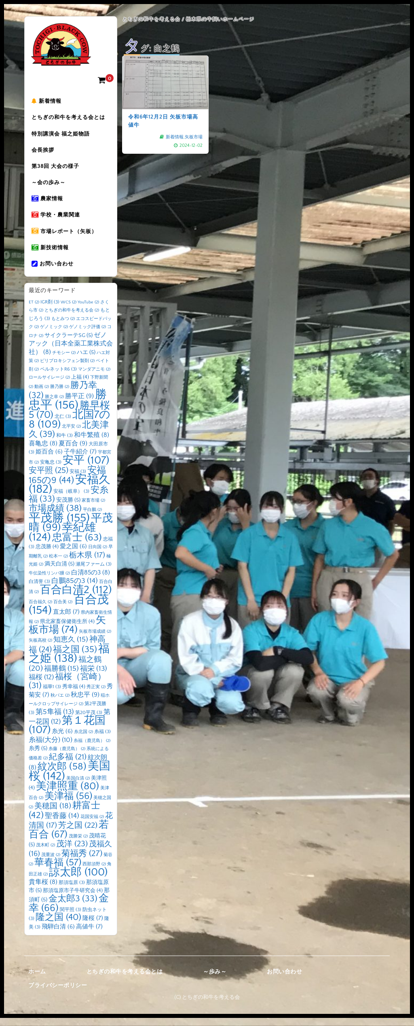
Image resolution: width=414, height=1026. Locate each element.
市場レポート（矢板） (65, 237)
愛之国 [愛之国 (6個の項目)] (73, 554)
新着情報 (48, 101)
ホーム (37, 980)
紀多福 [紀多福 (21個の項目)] (68, 765)
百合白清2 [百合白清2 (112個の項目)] (76, 598)
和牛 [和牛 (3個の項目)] (64, 443)
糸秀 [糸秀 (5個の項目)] (38, 756)
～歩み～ (214, 980)
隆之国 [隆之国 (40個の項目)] (58, 925)
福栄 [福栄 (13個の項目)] (93, 677)
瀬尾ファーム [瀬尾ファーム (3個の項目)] (94, 572)
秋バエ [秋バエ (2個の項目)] (60, 703)
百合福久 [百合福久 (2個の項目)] (40, 610)
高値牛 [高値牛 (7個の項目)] (89, 934)
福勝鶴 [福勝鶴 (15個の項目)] (61, 677)
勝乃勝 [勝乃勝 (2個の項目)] (59, 394)
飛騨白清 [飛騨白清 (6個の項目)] (58, 935)
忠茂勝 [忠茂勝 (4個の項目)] (47, 555)
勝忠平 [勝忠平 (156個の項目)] (68, 408)
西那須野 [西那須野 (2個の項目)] (94, 872)
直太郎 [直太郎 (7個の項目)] (66, 620)
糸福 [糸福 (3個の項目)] (102, 739)
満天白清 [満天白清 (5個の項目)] (59, 572)
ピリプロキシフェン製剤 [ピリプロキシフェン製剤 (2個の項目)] (67, 369)
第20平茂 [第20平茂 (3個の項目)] (88, 720)
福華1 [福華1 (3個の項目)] (52, 694)
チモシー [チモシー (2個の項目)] (64, 360)
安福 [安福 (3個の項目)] (78, 479)
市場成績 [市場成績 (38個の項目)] (55, 516)
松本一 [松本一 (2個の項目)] (58, 564)
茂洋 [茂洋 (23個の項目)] (72, 852)
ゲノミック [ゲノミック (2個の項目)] (54, 335)
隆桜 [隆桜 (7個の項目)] (92, 926)
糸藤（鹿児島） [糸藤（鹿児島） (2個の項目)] (67, 757)
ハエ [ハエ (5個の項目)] (86, 360)
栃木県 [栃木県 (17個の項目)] (87, 563)
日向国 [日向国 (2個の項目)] (97, 555)
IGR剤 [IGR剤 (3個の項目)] (49, 310)
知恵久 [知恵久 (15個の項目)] (70, 648)
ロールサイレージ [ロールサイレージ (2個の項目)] (49, 385)
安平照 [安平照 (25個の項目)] (48, 478)
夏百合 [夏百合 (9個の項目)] (73, 451)
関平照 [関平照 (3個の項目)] (70, 917)
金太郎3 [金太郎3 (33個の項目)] (73, 907)
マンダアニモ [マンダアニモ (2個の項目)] (94, 377)
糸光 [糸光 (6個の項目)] (62, 739)
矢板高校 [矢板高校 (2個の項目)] (40, 648)
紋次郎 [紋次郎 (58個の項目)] (62, 774)
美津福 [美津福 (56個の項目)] (68, 804)
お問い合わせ (54, 271)
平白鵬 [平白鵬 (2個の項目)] (92, 517)
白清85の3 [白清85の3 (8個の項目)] (90, 580)
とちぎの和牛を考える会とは (69, 118)
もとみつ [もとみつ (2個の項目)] (63, 326)
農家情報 (48, 203)
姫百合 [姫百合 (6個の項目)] (49, 460)
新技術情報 (51, 254)
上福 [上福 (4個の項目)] (80, 385)
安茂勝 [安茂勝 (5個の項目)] (68, 508)
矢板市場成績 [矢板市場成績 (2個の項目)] (95, 639)
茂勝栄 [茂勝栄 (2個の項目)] (78, 844)
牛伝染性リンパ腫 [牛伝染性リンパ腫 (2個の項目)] (49, 581)
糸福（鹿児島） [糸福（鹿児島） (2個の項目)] (92, 748)
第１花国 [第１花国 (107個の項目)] (67, 733)
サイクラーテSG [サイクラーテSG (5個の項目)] (68, 343)
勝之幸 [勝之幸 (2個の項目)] (54, 405)
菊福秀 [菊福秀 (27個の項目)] (81, 861)
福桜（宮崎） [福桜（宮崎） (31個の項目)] (67, 689)
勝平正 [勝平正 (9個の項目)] (79, 404)
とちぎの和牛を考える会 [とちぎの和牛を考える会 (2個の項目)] (71, 318)
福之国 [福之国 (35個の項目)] (75, 658)
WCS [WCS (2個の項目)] (68, 310)
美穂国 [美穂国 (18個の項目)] (52, 814)
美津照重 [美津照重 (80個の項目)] (67, 794)
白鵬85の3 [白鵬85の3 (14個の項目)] (74, 589)
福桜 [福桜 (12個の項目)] (41, 685)
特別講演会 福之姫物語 (62, 135)
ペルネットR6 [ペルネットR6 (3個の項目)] (58, 377)
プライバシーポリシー (57, 993)
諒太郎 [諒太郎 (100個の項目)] (78, 880)
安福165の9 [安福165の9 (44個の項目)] (67, 483)
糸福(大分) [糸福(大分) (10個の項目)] (50, 748)
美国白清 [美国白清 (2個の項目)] (78, 786)
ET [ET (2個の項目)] (34, 310)
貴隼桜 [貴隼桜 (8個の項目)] (43, 890)
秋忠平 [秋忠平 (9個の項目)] (85, 702)
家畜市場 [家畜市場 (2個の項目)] (93, 508)
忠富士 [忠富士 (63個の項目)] (77, 545)
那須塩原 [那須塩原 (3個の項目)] (72, 890)
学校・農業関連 (57, 220)
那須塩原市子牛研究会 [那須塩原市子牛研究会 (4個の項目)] (73, 898)
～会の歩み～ (50, 186)
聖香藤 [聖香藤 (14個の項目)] (62, 824)
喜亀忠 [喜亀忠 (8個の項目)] (43, 451)
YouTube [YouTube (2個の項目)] (88, 310)
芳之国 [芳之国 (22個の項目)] (77, 833)
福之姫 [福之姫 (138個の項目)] (69, 662)
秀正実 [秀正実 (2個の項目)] (96, 695)
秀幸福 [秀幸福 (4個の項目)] (73, 694)
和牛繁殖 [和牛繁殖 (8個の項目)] (91, 443)
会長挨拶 (44, 152)
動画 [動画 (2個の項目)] (41, 394)
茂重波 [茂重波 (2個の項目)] (50, 863)
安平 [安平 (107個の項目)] (86, 468)
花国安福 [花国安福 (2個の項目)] (92, 824)
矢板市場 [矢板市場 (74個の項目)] (67, 633)
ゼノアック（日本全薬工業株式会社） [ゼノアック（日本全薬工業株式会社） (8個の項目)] (71, 352)
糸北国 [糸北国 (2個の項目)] (83, 740)
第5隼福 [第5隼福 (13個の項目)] (55, 720)
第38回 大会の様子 (56, 169)
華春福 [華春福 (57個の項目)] (57, 870)
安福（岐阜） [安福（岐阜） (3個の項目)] (71, 499)
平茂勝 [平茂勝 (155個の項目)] (59, 526)
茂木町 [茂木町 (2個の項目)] (45, 853)
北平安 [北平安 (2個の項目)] (71, 434)
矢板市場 (194, 137)
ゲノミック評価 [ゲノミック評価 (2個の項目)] (87, 335)
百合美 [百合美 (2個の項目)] (62, 610)
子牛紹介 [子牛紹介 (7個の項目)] (80, 459)
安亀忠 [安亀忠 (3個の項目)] (50, 470)
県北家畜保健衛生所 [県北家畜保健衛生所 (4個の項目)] (67, 629)
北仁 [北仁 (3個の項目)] (63, 424)
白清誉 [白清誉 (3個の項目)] (39, 589)
